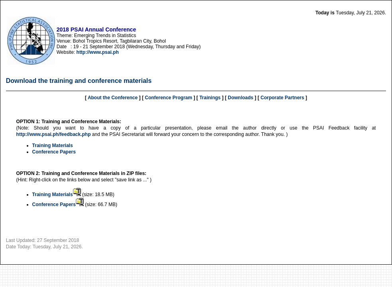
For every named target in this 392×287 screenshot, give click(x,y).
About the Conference (113, 97)
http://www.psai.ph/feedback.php (53, 134)
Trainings (210, 97)
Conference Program (168, 97)
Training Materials (52, 145)
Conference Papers (54, 152)
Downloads (240, 97)
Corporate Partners (282, 97)
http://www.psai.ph (98, 52)
